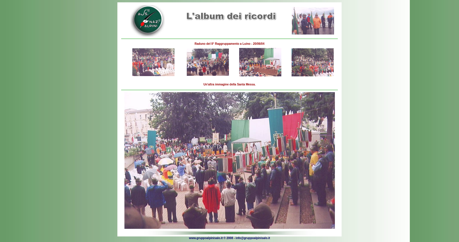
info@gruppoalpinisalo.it (253, 238)
